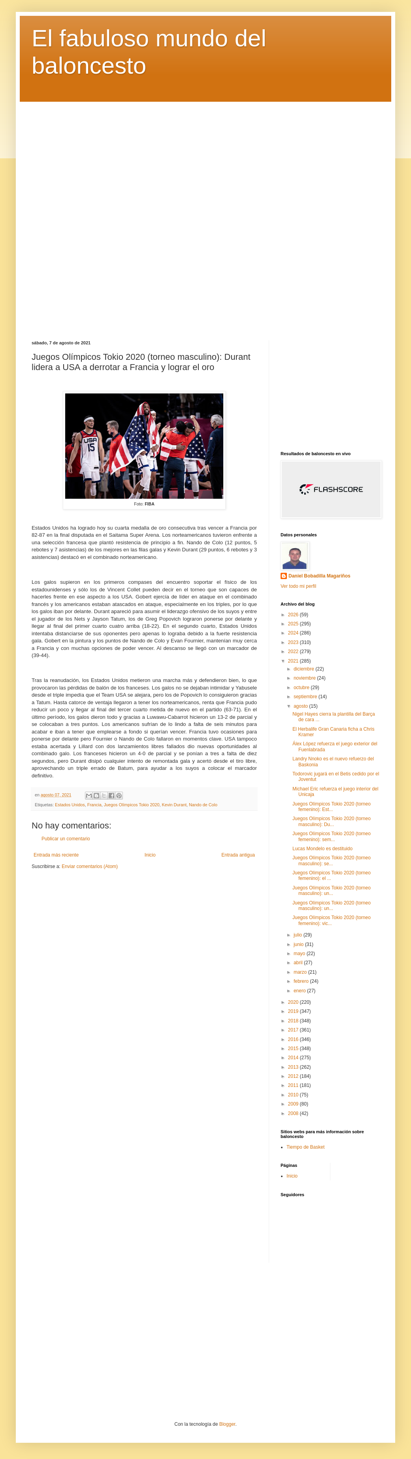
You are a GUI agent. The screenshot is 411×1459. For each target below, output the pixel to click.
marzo (301, 972)
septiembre (306, 696)
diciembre (304, 669)
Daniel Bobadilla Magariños (319, 576)
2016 (294, 1039)
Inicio (150, 855)
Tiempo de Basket (305, 1147)
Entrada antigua (238, 855)
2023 (294, 642)
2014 (294, 1057)
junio (299, 944)
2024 (294, 633)
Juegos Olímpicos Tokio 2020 (132, 804)
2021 (294, 661)
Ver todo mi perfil (298, 586)
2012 (294, 1076)
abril (299, 962)
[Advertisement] (205, 215)
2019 (294, 1011)
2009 (294, 1104)
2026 (294, 614)
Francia (94, 804)
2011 (294, 1085)
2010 (294, 1095)
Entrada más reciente (56, 855)
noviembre (305, 678)
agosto (301, 706)
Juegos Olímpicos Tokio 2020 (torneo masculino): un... (331, 890)
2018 (294, 1021)
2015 (294, 1048)
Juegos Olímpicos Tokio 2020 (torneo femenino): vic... (331, 920)
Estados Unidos (70, 804)
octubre (302, 687)
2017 (294, 1030)
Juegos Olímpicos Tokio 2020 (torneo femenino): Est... (331, 806)
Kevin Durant (174, 804)
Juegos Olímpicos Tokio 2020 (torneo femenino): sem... (331, 836)
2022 (294, 651)
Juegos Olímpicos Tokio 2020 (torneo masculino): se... (331, 860)
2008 (294, 1113)
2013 (294, 1067)
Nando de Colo (203, 804)
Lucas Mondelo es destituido (322, 848)
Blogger (227, 1424)
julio (299, 935)
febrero (302, 981)
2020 (294, 1002)
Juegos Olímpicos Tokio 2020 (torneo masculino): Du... (331, 821)
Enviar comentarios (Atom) (90, 866)
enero (300, 991)
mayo (300, 953)
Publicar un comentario (65, 839)
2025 (294, 624)
